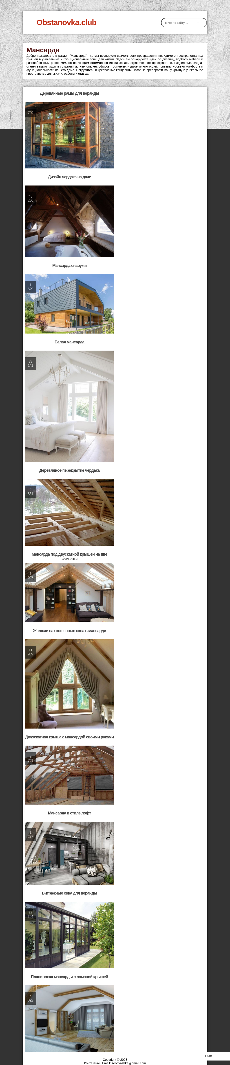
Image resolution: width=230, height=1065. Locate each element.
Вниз (208, 1056)
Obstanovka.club (66, 22)
